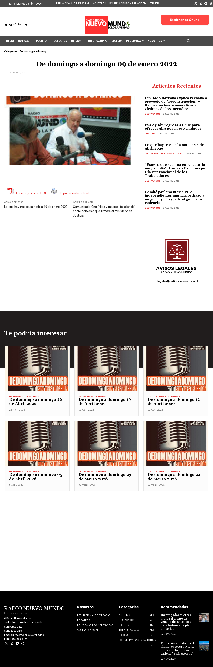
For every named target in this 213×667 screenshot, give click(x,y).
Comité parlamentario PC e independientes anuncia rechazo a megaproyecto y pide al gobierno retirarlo (174, 197)
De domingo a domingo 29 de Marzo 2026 (105, 477)
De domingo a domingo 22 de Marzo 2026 (174, 477)
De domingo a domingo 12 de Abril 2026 (174, 402)
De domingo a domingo (34, 51)
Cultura (150, 133)
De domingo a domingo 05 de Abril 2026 (36, 477)
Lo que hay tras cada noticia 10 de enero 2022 (35, 207)
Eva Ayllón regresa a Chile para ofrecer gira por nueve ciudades (173, 127)
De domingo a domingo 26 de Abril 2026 (36, 402)
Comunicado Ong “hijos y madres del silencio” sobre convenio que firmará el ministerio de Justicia (104, 211)
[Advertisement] (106, 521)
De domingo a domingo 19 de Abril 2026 (105, 402)
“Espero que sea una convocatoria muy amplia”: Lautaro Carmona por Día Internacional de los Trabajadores (176, 170)
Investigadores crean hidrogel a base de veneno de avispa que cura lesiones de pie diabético (178, 620)
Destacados (152, 114)
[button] (188, 41)
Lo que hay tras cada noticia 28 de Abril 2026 (174, 147)
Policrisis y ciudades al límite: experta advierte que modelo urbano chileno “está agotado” (177, 644)
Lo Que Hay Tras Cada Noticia (163, 153)
